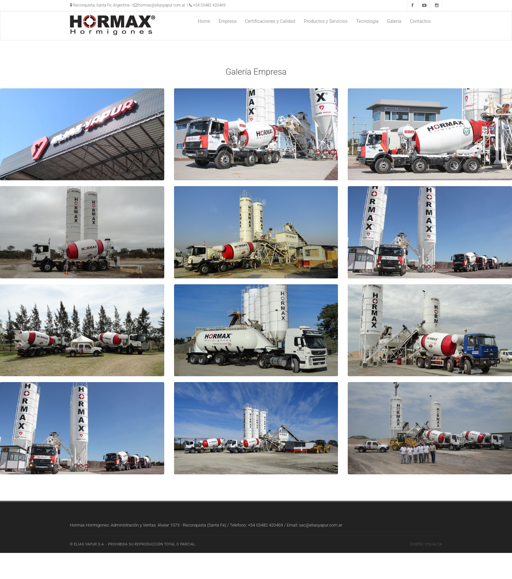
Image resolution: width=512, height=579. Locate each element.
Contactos (420, 21)
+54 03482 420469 (207, 5)
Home (204, 21)
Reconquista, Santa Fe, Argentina (100, 5)
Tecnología (367, 21)
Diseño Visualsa (426, 544)
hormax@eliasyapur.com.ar (159, 5)
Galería (394, 21)
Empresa (227, 21)
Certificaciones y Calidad (270, 21)
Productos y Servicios (325, 21)
